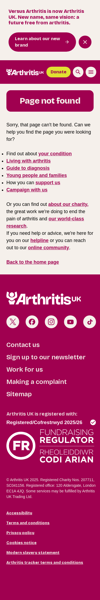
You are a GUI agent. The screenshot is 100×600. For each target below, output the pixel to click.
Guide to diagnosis (28, 168)
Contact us (23, 345)
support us (47, 182)
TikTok (89, 321)
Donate (58, 71)
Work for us (24, 369)
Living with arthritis (28, 161)
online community (48, 247)
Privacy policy (20, 533)
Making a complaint (36, 382)
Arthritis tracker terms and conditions (44, 562)
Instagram (51, 321)
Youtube (70, 321)
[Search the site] (78, 72)
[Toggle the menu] (91, 72)
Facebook (32, 321)
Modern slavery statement (32, 552)
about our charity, (68, 204)
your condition (55, 153)
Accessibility (19, 513)
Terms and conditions (28, 523)
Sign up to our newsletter (46, 357)
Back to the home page (32, 262)
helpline (39, 240)
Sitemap (19, 394)
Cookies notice (21, 543)
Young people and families (36, 175)
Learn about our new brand (37, 42)
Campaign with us (26, 190)
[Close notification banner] (85, 42)
